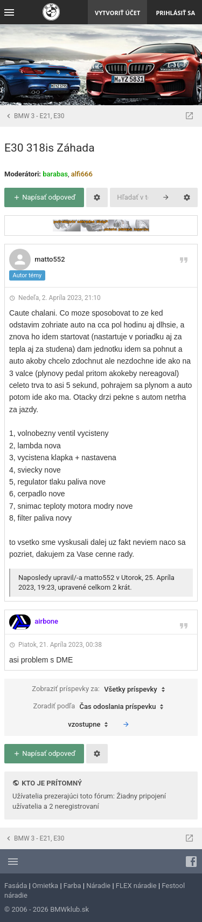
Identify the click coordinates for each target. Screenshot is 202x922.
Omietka (45, 886)
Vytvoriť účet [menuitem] (117, 13)
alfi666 (82, 174)
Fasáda (15, 886)
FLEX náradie (136, 886)
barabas (55, 174)
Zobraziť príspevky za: (101, 689)
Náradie (98, 886)
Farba (72, 886)
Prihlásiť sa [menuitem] (175, 13)
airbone (46, 621)
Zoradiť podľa (101, 706)
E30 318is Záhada (49, 147)
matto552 (49, 259)
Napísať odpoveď (44, 197)
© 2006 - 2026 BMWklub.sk (46, 909)
